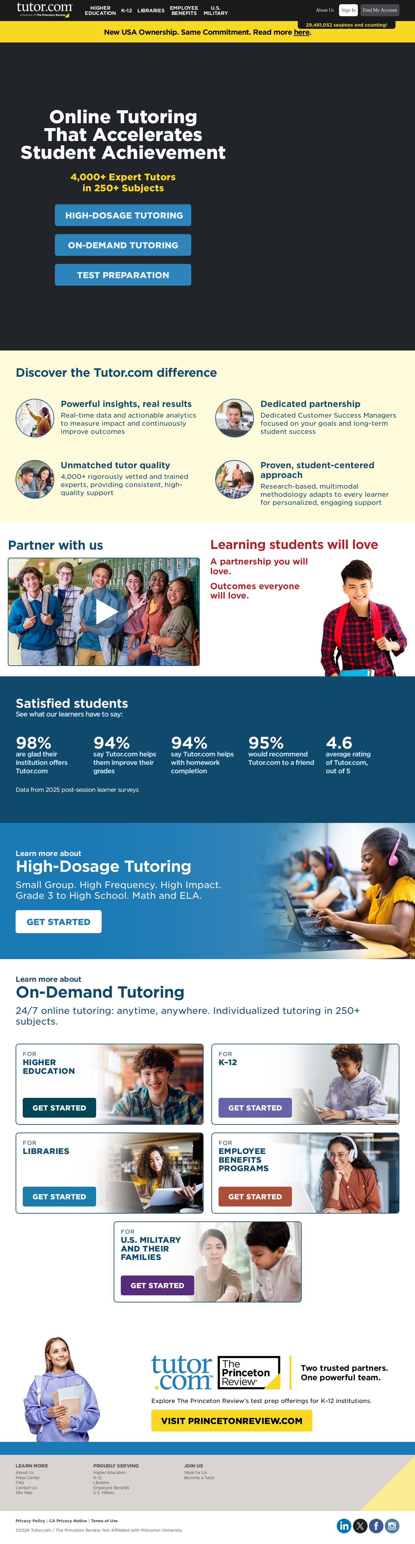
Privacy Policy (30, 1520)
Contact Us (26, 1487)
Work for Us (195, 1472)
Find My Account (380, 10)
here (301, 32)
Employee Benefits (184, 10)
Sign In (348, 10)
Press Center (28, 1477)
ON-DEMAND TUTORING (123, 245)
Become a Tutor (199, 1477)
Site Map (24, 1492)
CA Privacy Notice (68, 1520)
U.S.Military (216, 10)
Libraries (151, 10)
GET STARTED (59, 922)
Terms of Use (104, 1520)
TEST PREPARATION (123, 275)
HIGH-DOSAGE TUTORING (124, 215)
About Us (325, 10)
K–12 (126, 10)
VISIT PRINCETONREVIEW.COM (232, 1421)
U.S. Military (104, 1492)
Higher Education (100, 10)
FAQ (20, 1482)
